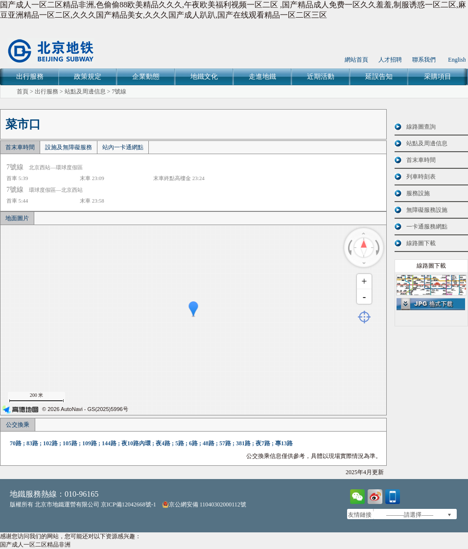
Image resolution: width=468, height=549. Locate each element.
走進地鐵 (262, 76)
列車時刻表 (421, 176)
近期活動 (320, 76)
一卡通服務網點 (426, 226)
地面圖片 (17, 218)
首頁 (22, 91)
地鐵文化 (204, 76)
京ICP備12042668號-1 (128, 504)
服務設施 (418, 193)
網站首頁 (356, 59)
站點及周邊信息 (85, 91)
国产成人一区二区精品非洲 (35, 544)
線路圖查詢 (421, 126)
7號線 (119, 91)
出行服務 (30, 76)
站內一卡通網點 (122, 147)
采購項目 (437, 76)
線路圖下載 (421, 243)
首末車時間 (20, 147)
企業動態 (146, 76)
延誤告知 (379, 76)
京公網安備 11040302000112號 (204, 504)
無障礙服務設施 (426, 209)
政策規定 (87, 76)
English (457, 59)
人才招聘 (390, 59)
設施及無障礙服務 (68, 147)
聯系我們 (424, 59)
